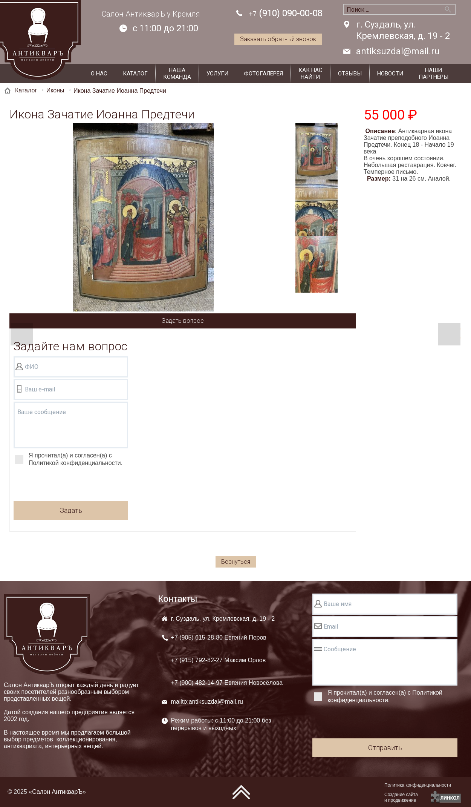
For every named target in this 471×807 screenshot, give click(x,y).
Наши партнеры (433, 73)
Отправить (385, 748)
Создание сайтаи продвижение (401, 797)
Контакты (177, 599)
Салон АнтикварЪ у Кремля (151, 13)
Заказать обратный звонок (278, 39)
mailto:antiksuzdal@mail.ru (207, 701)
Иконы (55, 90)
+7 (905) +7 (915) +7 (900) (227, 660)
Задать (71, 510)
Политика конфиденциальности (417, 785)
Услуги (217, 73)
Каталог (135, 73)
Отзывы (350, 73)
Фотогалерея (263, 73)
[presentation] (71, 485)
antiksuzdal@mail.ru (398, 51)
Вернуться (235, 561)
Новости (390, 73)
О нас (99, 73)
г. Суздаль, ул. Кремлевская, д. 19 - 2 (403, 30)
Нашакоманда (177, 73)
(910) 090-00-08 (286, 14)
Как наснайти (310, 73)
